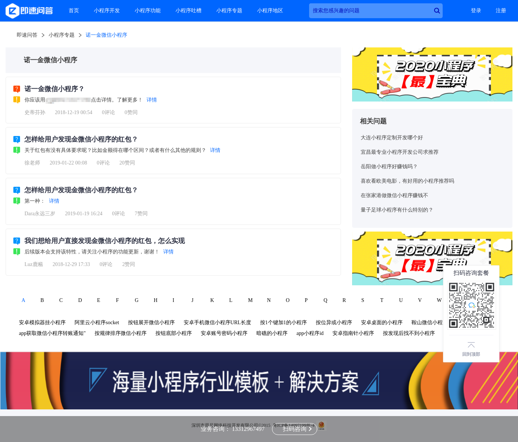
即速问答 (27, 35)
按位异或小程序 (334, 322)
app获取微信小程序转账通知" (52, 333)
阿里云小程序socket (97, 322)
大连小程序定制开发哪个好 (392, 137)
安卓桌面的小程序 (382, 322)
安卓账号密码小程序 (224, 333)
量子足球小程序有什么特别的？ (397, 210)
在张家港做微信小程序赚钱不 (394, 195)
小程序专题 (229, 10)
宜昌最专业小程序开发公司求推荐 (400, 152)
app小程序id (310, 333)
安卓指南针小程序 (353, 333)
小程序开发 (107, 10)
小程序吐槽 (188, 10)
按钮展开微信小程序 (151, 322)
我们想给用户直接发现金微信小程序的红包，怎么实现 (104, 241)
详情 (152, 100)
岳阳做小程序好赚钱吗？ (389, 166)
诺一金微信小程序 (106, 35)
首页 (74, 10)
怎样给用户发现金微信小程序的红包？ (81, 139)
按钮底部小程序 (173, 333)
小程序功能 (148, 10)
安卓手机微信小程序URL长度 (217, 322)
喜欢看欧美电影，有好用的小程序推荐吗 (407, 181)
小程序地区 (270, 10)
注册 (501, 10)
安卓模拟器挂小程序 (42, 322)
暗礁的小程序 (272, 333)
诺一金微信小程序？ (54, 89)
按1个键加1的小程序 (283, 322)
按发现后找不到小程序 (409, 333)
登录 (476, 10)
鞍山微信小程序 (430, 322)
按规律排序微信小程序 (121, 333)
